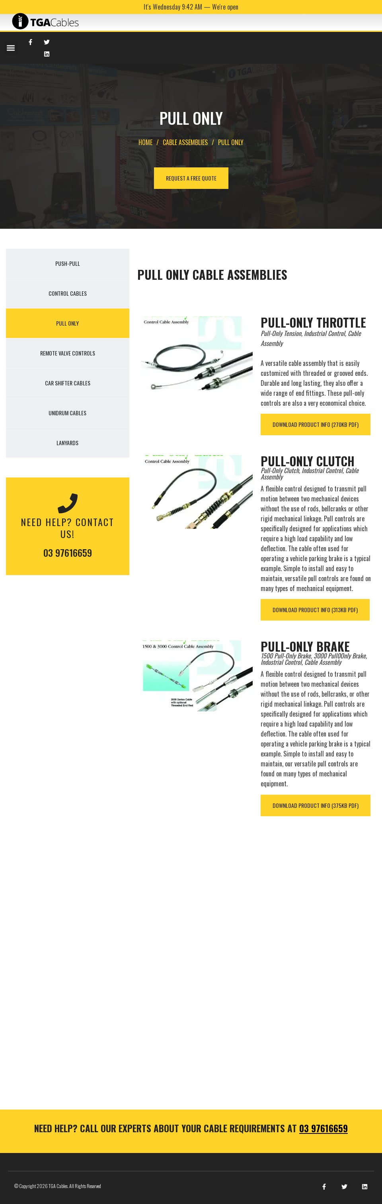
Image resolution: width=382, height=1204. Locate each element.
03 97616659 (67, 552)
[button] (10, 48)
